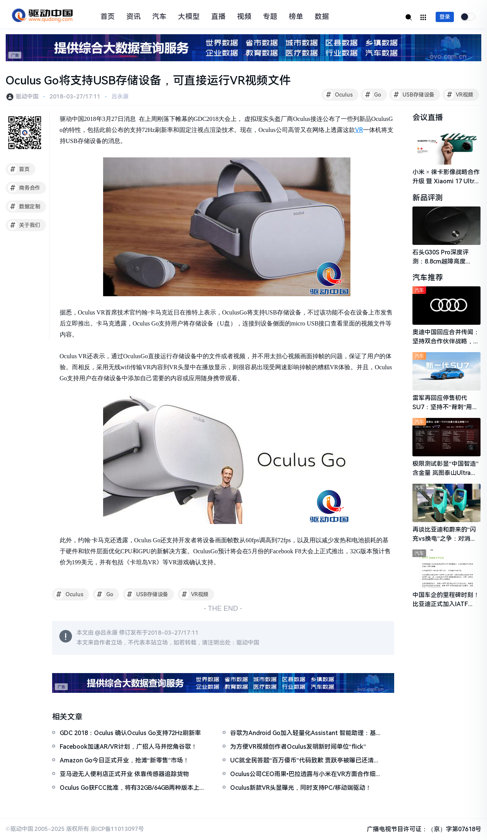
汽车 (159, 17)
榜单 (296, 17)
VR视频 (459, 94)
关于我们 (24, 225)
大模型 (189, 17)
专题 (270, 17)
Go (372, 94)
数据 (322, 17)
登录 (444, 17)
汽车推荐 (427, 278)
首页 (107, 17)
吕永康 (120, 96)
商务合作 (24, 187)
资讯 (133, 17)
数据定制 (24, 206)
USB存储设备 (413, 94)
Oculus (338, 94)
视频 (244, 17)
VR (359, 129)
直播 (218, 17)
